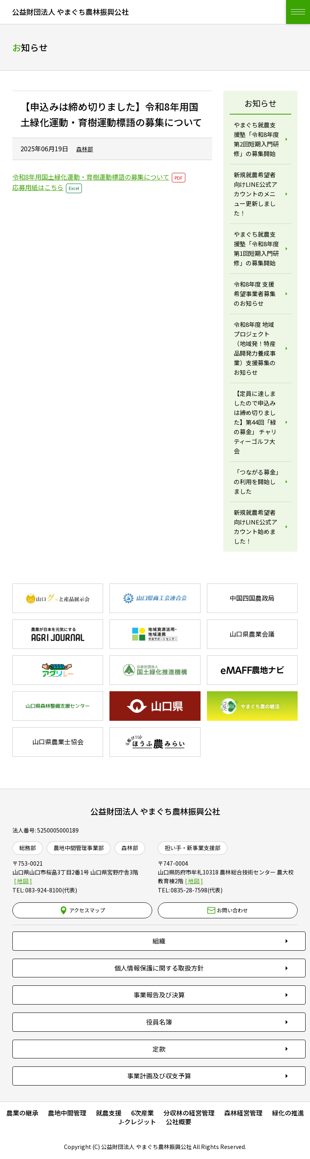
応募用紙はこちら (38, 187)
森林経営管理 (243, 1112)
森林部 (129, 848)
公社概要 (178, 1121)
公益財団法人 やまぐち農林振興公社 (155, 811)
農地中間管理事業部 (79, 848)
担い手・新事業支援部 (193, 848)
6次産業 (142, 1112)
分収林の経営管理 (189, 1112)
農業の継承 (22, 1112)
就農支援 (108, 1112)
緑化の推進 (288, 1112)
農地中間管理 (67, 1112)
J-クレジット (137, 1121)
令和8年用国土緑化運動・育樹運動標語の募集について (90, 177)
